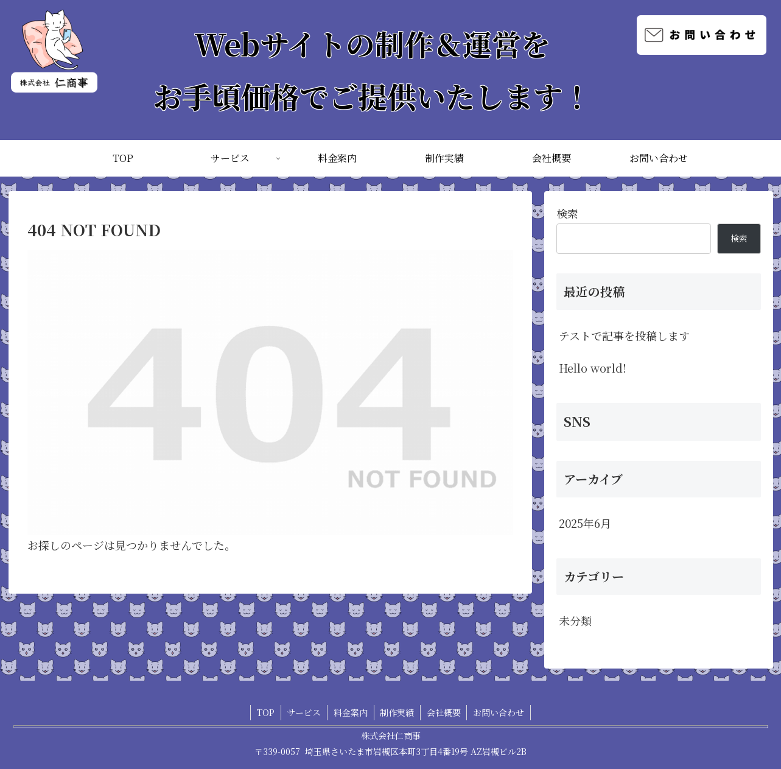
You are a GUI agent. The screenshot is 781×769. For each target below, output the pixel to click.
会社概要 (444, 712)
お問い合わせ (499, 712)
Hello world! (592, 368)
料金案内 (351, 712)
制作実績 (397, 712)
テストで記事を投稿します (624, 335)
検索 (567, 213)
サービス (304, 712)
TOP (265, 712)
